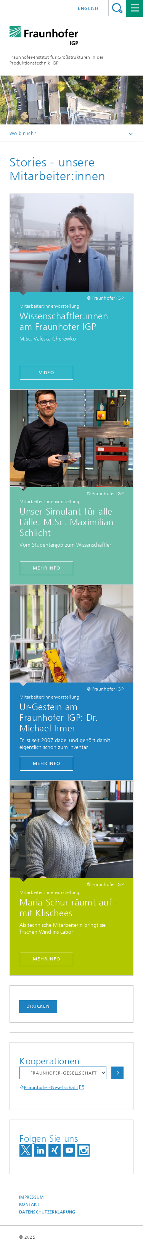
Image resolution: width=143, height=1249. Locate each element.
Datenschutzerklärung (47, 1212)
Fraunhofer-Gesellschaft (51, 1087)
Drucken (38, 1006)
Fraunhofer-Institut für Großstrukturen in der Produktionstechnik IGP (57, 60)
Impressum (31, 1197)
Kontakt (29, 1204)
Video (47, 372)
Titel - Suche (117, 8)
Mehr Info (46, 568)
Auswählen (117, 1073)
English (88, 8)
